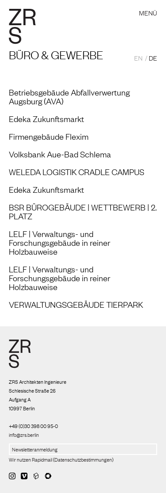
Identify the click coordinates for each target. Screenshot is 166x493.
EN (138, 57)
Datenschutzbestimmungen (83, 459)
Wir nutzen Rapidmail (30, 459)
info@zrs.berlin (24, 435)
